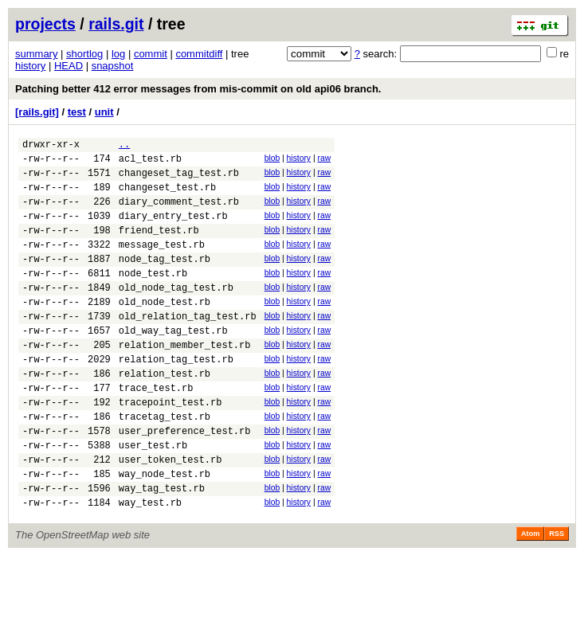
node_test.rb (153, 296)
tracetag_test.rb (164, 464)
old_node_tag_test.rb (176, 313)
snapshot (113, 66)
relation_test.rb (164, 413)
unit (104, 112)
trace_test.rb (156, 430)
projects (45, 24)
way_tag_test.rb (162, 547)
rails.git (115, 24)
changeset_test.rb (167, 196)
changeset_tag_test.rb (179, 179)
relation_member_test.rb (185, 380)
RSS (556, 596)
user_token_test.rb (170, 514)
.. (124, 146)
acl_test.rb (150, 163)
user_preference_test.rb (185, 480)
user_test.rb (153, 497)
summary (36, 54)
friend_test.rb (159, 246)
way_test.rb (150, 564)
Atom (530, 596)
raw (324, 160)
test (77, 112)
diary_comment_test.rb (179, 213)
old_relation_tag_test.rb (188, 347)
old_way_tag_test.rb (173, 363)
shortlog (84, 54)
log (118, 54)
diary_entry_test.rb (173, 230)
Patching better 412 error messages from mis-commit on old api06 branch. (198, 89)
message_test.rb (162, 263)
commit (150, 54)
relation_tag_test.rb (176, 397)
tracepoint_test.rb (170, 447)
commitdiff (198, 54)
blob (272, 160)
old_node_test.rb (164, 330)
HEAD (68, 66)
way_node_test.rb (164, 531)
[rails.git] (37, 112)
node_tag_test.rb (164, 280)
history (30, 66)
